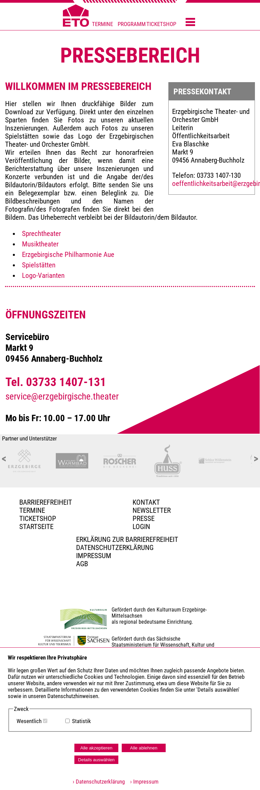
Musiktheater (40, 244)
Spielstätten (38, 265)
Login (141, 527)
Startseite (36, 527)
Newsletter (152, 510)
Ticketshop (37, 518)
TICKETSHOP (161, 24)
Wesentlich (29, 721)
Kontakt (146, 502)
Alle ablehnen (144, 747)
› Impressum (142, 782)
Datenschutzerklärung (114, 548)
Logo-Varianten (43, 275)
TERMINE (102, 24)
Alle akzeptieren (96, 747)
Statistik (81, 721)
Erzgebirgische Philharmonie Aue (68, 254)
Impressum (93, 556)
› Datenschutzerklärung (99, 782)
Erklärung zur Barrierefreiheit (127, 539)
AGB (82, 564)
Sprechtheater (41, 234)
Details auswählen (96, 759)
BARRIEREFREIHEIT (45, 502)
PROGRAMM (132, 24)
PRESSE (144, 518)
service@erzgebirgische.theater (62, 396)
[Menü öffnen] (190, 23)
